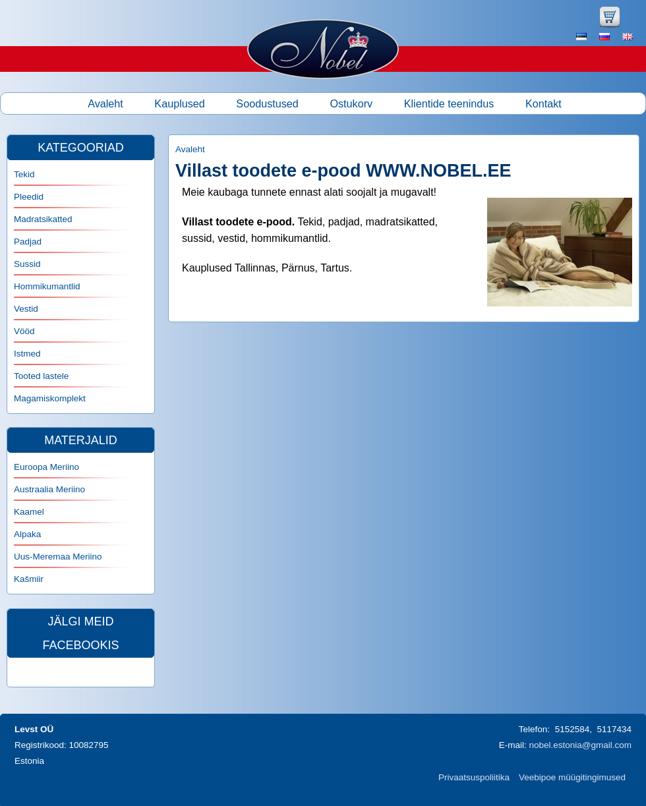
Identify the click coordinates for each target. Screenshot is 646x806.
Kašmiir (29, 579)
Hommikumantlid (47, 286)
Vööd (24, 331)
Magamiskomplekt (50, 398)
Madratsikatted (43, 219)
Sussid (27, 264)
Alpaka (27, 534)
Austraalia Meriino (49, 489)
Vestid (26, 309)
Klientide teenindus (449, 103)
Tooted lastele (41, 376)
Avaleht (105, 103)
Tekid (24, 174)
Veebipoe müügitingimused (572, 777)
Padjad (28, 241)
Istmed (27, 354)
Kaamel (29, 512)
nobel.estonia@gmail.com (580, 745)
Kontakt (543, 103)
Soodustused (267, 103)
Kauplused (179, 103)
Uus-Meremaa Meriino (58, 556)
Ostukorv (351, 103)
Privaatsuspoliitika (474, 777)
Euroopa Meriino (46, 467)
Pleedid (29, 197)
